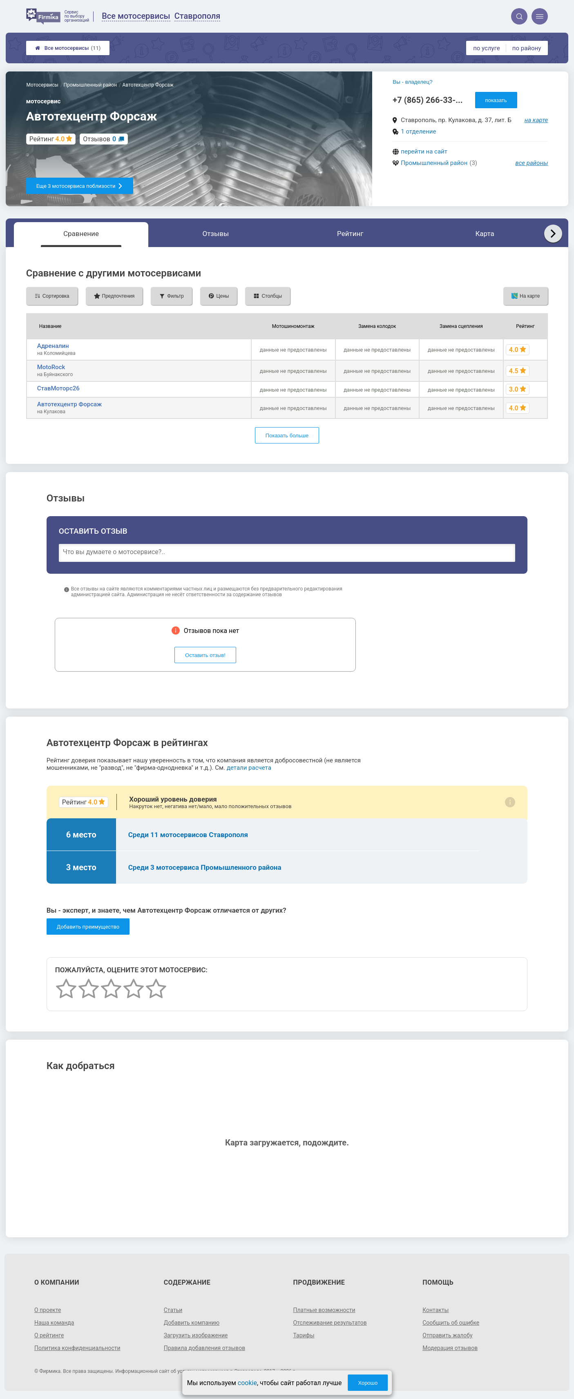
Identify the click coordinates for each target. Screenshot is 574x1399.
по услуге (486, 48)
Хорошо (367, 1383)
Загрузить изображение (196, 1335)
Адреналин (53, 346)
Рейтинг (350, 233)
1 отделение (418, 131)
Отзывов (99, 139)
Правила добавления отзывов (205, 1348)
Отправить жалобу (447, 1335)
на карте (536, 120)
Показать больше (287, 435)
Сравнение (81, 233)
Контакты (435, 1310)
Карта (484, 233)
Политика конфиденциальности (77, 1348)
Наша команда (54, 1322)
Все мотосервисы (68, 48)
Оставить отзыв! (205, 655)
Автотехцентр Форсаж (69, 404)
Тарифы (304, 1335)
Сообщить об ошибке (450, 1322)
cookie (247, 1383)
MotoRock (51, 367)
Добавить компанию (192, 1322)
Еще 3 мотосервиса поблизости (79, 186)
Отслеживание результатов (330, 1322)
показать (496, 100)
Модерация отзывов (450, 1348)
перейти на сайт (424, 151)
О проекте (47, 1310)
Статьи (173, 1310)
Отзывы (215, 233)
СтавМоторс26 (58, 388)
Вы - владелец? (412, 82)
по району (526, 48)
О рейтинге (49, 1335)
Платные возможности (324, 1310)
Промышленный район (434, 163)
